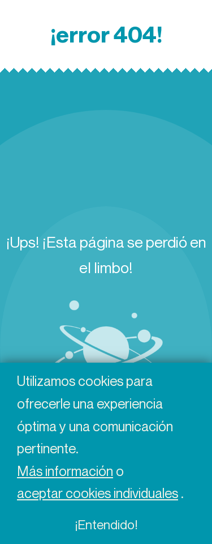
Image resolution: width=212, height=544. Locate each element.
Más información (65, 471)
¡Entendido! (106, 524)
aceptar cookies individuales (97, 494)
